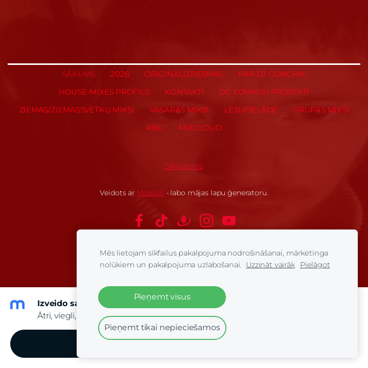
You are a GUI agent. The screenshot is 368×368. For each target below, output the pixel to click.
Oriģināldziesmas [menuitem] (183, 74)
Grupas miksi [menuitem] (321, 109)
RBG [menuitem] (154, 127)
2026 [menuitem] (119, 74)
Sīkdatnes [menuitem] (184, 166)
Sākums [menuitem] (79, 74)
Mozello (150, 192)
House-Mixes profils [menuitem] (104, 92)
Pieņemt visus (162, 297)
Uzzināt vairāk (270, 264)
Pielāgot (315, 264)
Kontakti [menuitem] (184, 92)
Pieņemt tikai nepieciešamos (162, 327)
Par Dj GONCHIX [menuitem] (272, 74)
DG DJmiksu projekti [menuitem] (264, 92)
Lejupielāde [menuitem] (251, 109)
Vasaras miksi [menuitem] (179, 109)
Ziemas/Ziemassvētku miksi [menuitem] (76, 109)
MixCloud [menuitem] (199, 127)
